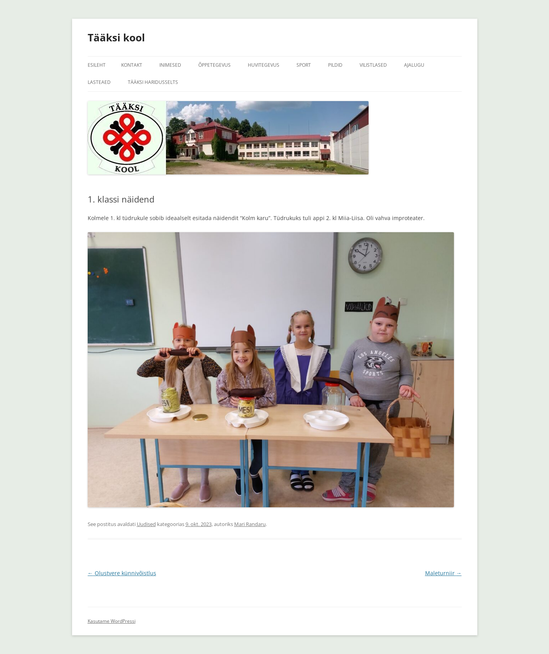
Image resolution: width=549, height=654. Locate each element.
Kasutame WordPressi (112, 621)
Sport (304, 65)
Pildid (335, 65)
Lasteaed (99, 82)
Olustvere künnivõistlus (122, 573)
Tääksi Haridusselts (153, 82)
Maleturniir (443, 573)
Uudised (146, 524)
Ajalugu (414, 65)
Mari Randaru (250, 524)
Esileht (97, 65)
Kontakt (131, 65)
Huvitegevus (263, 65)
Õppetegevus (214, 65)
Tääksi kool (116, 37)
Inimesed (170, 65)
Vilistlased (373, 65)
